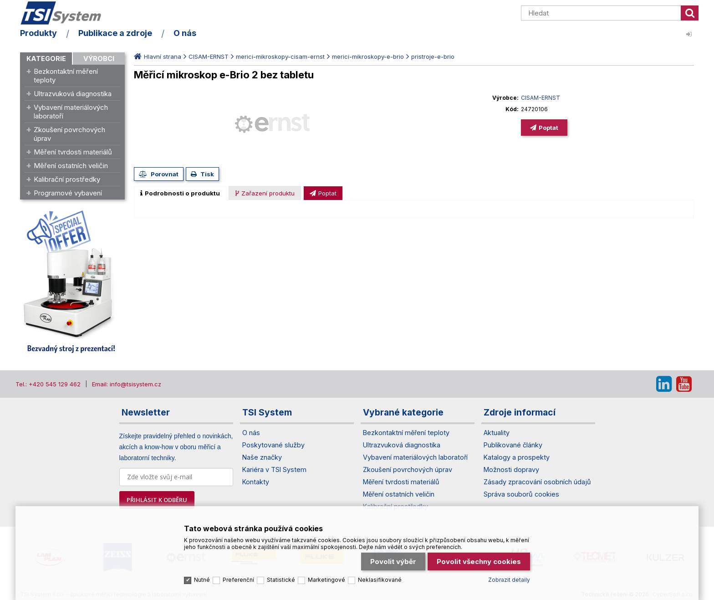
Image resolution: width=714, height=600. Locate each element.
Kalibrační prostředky (67, 179)
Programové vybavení (68, 193)
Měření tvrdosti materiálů (73, 152)
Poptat (548, 127)
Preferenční (238, 576)
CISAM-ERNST (209, 56)
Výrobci (98, 58)
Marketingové (326, 576)
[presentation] (180, 193)
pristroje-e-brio (432, 56)
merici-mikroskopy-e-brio (368, 56)
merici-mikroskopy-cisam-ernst (280, 56)
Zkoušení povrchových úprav (69, 134)
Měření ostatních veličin (71, 165)
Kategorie (46, 58)
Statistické (281, 576)
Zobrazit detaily (509, 576)
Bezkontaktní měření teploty (66, 75)
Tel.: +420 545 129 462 (48, 384)
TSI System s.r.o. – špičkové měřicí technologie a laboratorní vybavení (72, 15)
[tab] (180, 193)
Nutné (202, 576)
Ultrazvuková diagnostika (73, 93)
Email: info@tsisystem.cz (126, 384)
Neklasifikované (380, 576)
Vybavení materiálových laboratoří (71, 111)
